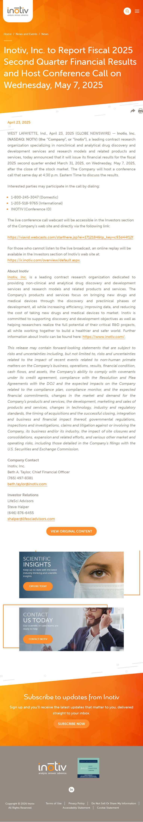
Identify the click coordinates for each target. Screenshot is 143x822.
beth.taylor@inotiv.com (27, 483)
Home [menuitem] (8, 34)
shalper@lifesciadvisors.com (31, 518)
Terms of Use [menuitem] (54, 803)
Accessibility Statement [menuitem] (76, 807)
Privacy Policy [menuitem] (77, 803)
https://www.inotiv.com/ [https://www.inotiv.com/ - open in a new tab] (104, 336)
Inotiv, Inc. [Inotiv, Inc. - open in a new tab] (17, 277)
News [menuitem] (45, 34)
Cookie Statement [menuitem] (108, 807)
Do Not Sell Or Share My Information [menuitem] (113, 803)
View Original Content (71, 531)
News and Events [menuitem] (26, 34)
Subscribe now (71, 724)
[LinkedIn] (71, 789)
